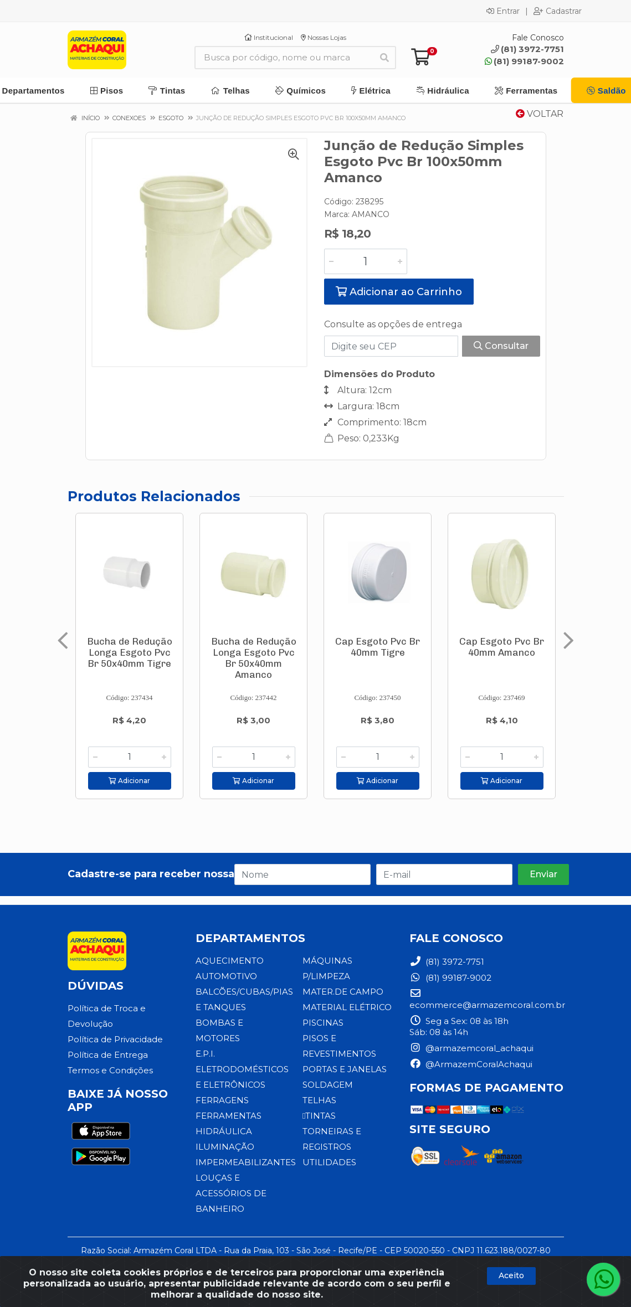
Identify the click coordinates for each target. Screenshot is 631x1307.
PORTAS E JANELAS (344, 1069)
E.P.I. (205, 1053)
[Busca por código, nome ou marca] (283, 57)
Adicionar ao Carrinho (399, 292)
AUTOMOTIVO (226, 976)
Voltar (539, 114)
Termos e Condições (110, 1070)
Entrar (503, 11)
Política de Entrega (108, 1054)
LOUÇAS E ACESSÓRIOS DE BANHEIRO (231, 1193)
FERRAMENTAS (228, 1115)
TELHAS (319, 1100)
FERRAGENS (222, 1100)
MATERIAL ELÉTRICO (347, 1007)
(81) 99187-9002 (524, 61)
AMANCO (370, 214)
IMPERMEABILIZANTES (246, 1162)
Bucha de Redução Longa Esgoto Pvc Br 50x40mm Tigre (129, 652)
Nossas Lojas (323, 37)
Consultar (501, 346)
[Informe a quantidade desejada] (365, 261)
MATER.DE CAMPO (342, 991)
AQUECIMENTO (230, 960)
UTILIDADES (329, 1162)
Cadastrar (557, 11)
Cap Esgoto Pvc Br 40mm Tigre (377, 647)
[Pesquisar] (384, 57)
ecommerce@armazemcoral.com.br (487, 999)
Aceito (511, 1275)
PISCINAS (322, 1022)
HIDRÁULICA (224, 1131)
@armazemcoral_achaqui (471, 1048)
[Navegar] (63, 640)
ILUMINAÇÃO (225, 1146)
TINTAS (319, 1115)
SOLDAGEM (327, 1084)
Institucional (268, 37)
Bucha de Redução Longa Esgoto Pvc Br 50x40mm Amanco (253, 658)
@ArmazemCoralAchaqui (470, 1064)
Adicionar (129, 780)
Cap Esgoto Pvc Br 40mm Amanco (501, 647)
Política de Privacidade (115, 1039)
